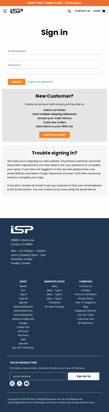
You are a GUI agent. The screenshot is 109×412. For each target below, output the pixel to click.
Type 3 (23, 294)
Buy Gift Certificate (23, 347)
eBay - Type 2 (54, 294)
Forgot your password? (40, 81)
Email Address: (17, 51)
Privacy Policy (85, 298)
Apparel (23, 302)
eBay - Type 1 (54, 290)
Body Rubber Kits (23, 310)
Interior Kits (23, 327)
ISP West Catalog (54, 306)
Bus (23, 290)
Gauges (23, 323)
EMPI (23, 339)
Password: (14, 65)
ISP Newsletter (85, 323)
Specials (23, 343)
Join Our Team (85, 314)
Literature (23, 331)
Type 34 (23, 298)
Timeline (86, 290)
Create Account (54, 135)
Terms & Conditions (85, 294)
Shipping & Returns (85, 310)
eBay (54, 286)
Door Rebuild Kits (23, 314)
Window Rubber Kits (23, 319)
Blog (85, 306)
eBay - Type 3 (54, 298)
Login (96, 10)
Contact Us (82, 10)
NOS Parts (23, 335)
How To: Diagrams (86, 302)
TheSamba (54, 302)
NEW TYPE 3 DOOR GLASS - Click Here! (54, 3)
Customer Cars (85, 319)
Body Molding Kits (23, 306)
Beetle (23, 286)
